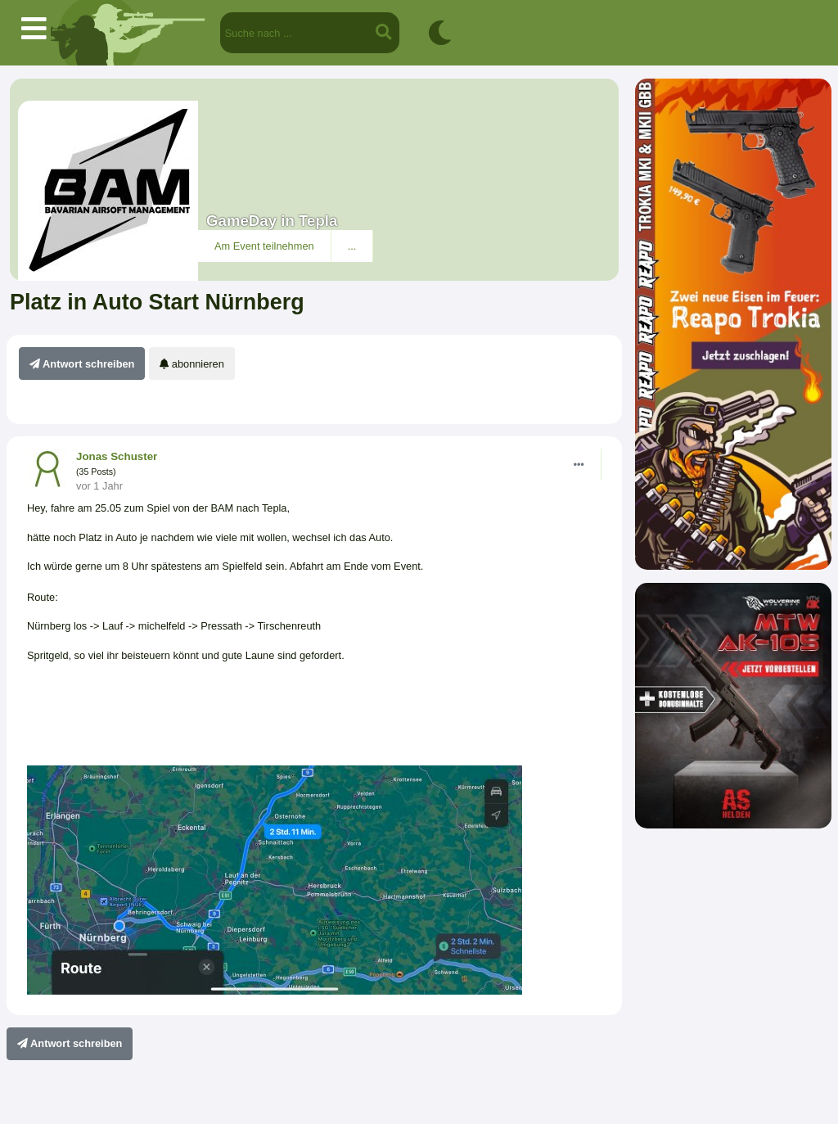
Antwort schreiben (81, 364)
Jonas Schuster (116, 456)
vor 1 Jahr (99, 486)
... (352, 246)
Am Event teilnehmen (264, 246)
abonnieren (192, 364)
